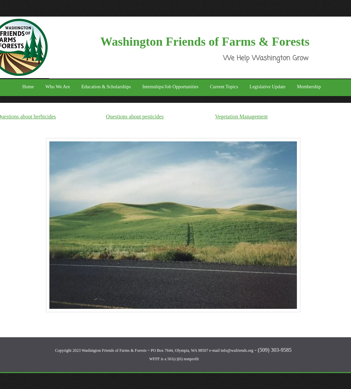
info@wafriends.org (236, 350)
